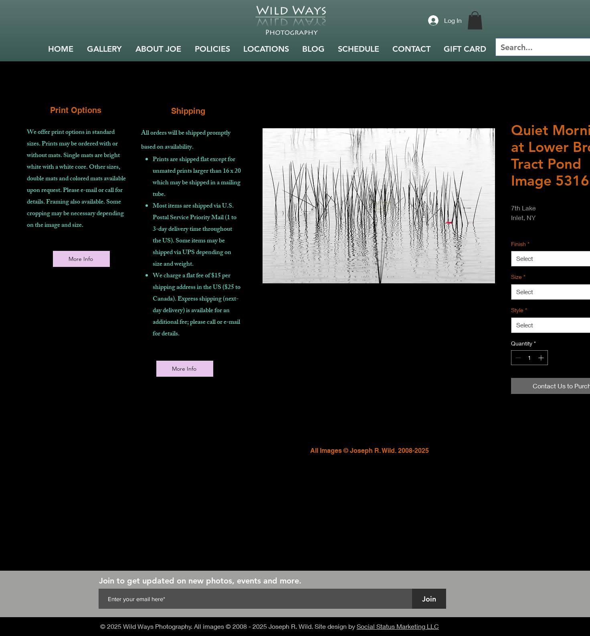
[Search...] (541, 47)
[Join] (429, 599)
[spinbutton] (529, 358)
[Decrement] (517, 358)
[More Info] (81, 259)
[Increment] (542, 358)
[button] (475, 20)
